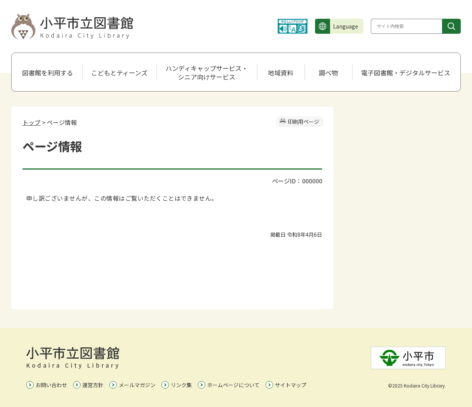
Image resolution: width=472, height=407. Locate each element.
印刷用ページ (303, 121)
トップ (31, 122)
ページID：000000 (297, 180)
